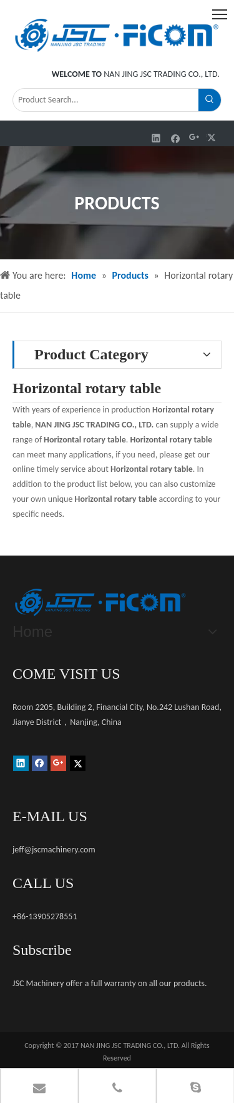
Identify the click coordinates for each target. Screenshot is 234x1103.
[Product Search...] (105, 100)
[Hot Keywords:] (209, 100)
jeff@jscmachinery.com (53, 849)
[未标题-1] (99, 602)
